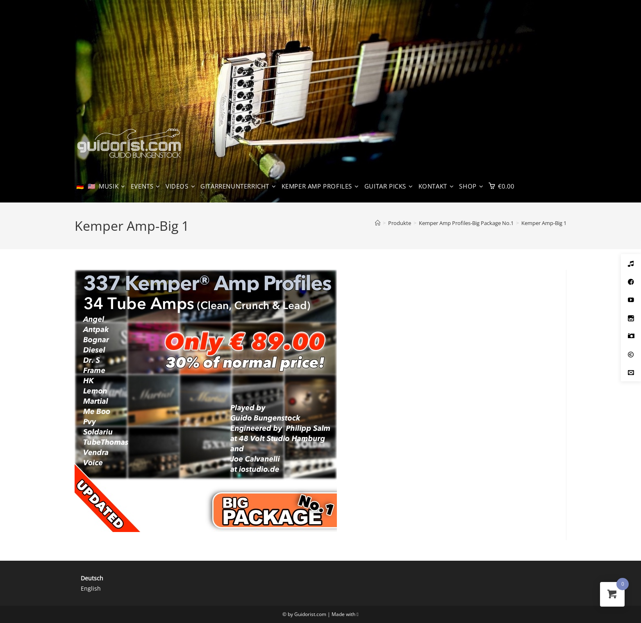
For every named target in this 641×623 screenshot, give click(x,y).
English (91, 588)
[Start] (377, 223)
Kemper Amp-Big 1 (543, 223)
